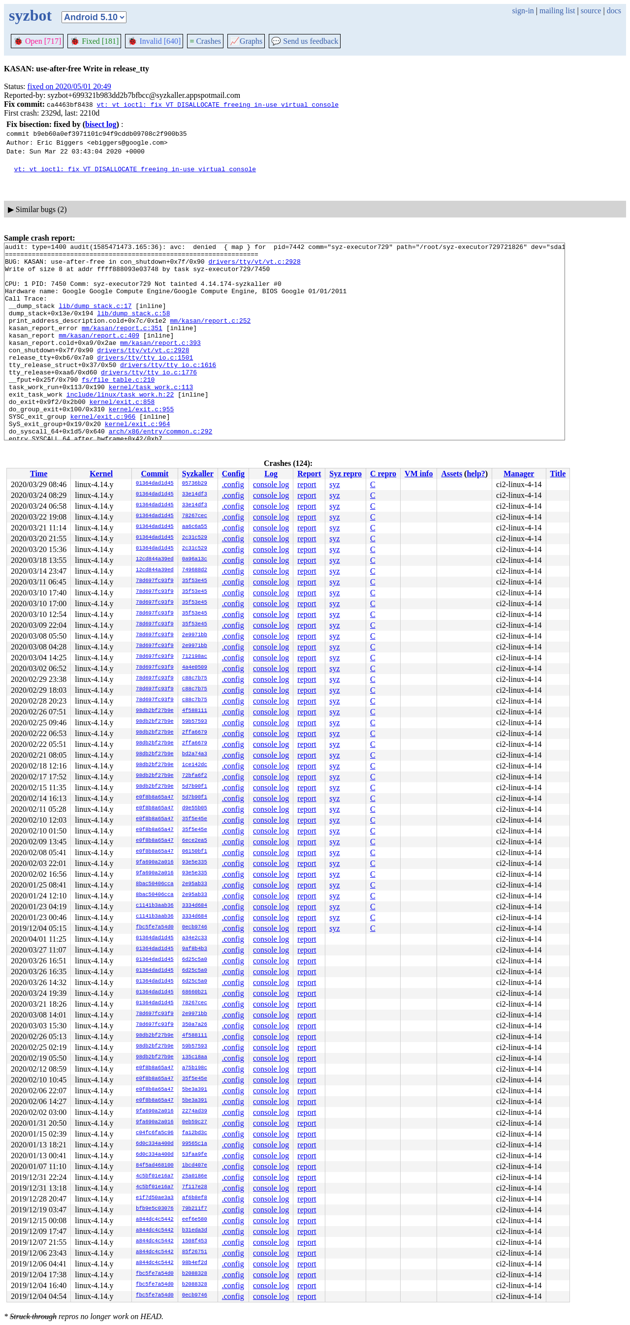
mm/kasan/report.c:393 (160, 363)
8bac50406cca (155, 884)
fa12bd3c (194, 1133)
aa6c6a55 (194, 527)
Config (233, 473)
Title (558, 473)
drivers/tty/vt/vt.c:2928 (254, 265)
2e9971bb (194, 635)
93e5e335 (194, 862)
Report (309, 473)
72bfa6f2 (194, 775)
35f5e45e (194, 819)
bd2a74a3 (194, 754)
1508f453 (194, 1241)
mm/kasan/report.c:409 (99, 354)
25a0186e (194, 1176)
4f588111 (194, 711)
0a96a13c (194, 559)
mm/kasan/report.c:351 (122, 345)
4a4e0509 (194, 667)
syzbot (30, 15)
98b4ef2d (194, 1263)
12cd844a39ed (155, 559)
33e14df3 (194, 494)
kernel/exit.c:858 (122, 434)
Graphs (246, 41)
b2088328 (194, 1273)
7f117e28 (194, 1187)
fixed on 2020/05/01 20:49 (69, 86)
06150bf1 (194, 851)
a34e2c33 (194, 938)
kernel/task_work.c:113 (151, 416)
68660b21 (194, 992)
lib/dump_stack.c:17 (95, 318)
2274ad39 (194, 1111)
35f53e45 (194, 581)
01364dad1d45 (155, 483)
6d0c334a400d (155, 1143)
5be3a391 (194, 1089)
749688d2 (194, 570)
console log (271, 484)
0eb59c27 (194, 1122)
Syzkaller (198, 473)
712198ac (194, 656)
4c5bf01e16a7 (155, 1176)
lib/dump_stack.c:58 (133, 327)
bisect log (101, 124)
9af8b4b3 (194, 949)
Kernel (101, 473)
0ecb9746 (194, 927)
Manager (519, 473)
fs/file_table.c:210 (118, 407)
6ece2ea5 (194, 840)
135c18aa (194, 1057)
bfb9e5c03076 (155, 1208)
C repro (383, 473)
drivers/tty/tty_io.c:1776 (149, 398)
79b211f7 (194, 1208)
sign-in (523, 10)
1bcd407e (194, 1165)
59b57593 (194, 721)
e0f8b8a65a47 (155, 797)
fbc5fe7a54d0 (155, 927)
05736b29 (194, 483)
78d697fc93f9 (155, 581)
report (306, 484)
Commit (154, 473)
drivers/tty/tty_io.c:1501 (145, 380)
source (591, 10)
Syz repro (345, 473)
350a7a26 (194, 1024)
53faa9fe (194, 1154)
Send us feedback (304, 41)
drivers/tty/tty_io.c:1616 (168, 389)
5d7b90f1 (194, 786)
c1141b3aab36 (155, 905)
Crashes (205, 41)
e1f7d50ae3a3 (155, 1198)
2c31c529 (194, 537)
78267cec (194, 516)
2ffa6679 (194, 732)
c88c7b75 (194, 678)
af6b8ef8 (194, 1198)
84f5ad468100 (155, 1165)
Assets (451, 473)
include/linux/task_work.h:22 (120, 425)
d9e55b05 (194, 808)
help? (476, 473)
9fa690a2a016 (155, 862)
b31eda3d (194, 1230)
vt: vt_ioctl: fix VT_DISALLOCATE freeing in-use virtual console (217, 104)
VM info (419, 473)
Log (271, 473)
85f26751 (194, 1252)
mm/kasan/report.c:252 (210, 336)
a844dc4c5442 (155, 1219)
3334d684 (194, 905)
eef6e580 (194, 1219)
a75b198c (194, 1068)
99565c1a (194, 1143)
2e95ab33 (194, 884)
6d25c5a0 (194, 959)
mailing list (557, 10)
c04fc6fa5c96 (155, 1133)
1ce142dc (194, 765)
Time (38, 473)
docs (614, 10)
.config (233, 484)
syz (334, 484)
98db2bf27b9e (155, 711)
